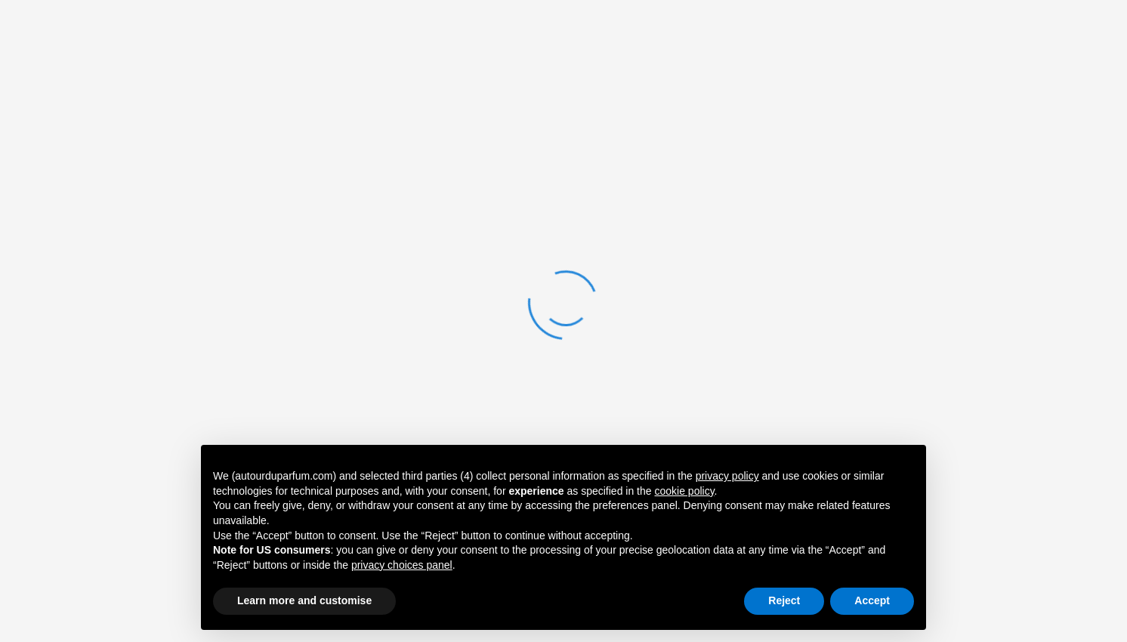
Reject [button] (784, 600)
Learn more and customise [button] (304, 600)
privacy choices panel (401, 565)
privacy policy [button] (727, 476)
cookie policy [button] (684, 491)
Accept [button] (872, 600)
